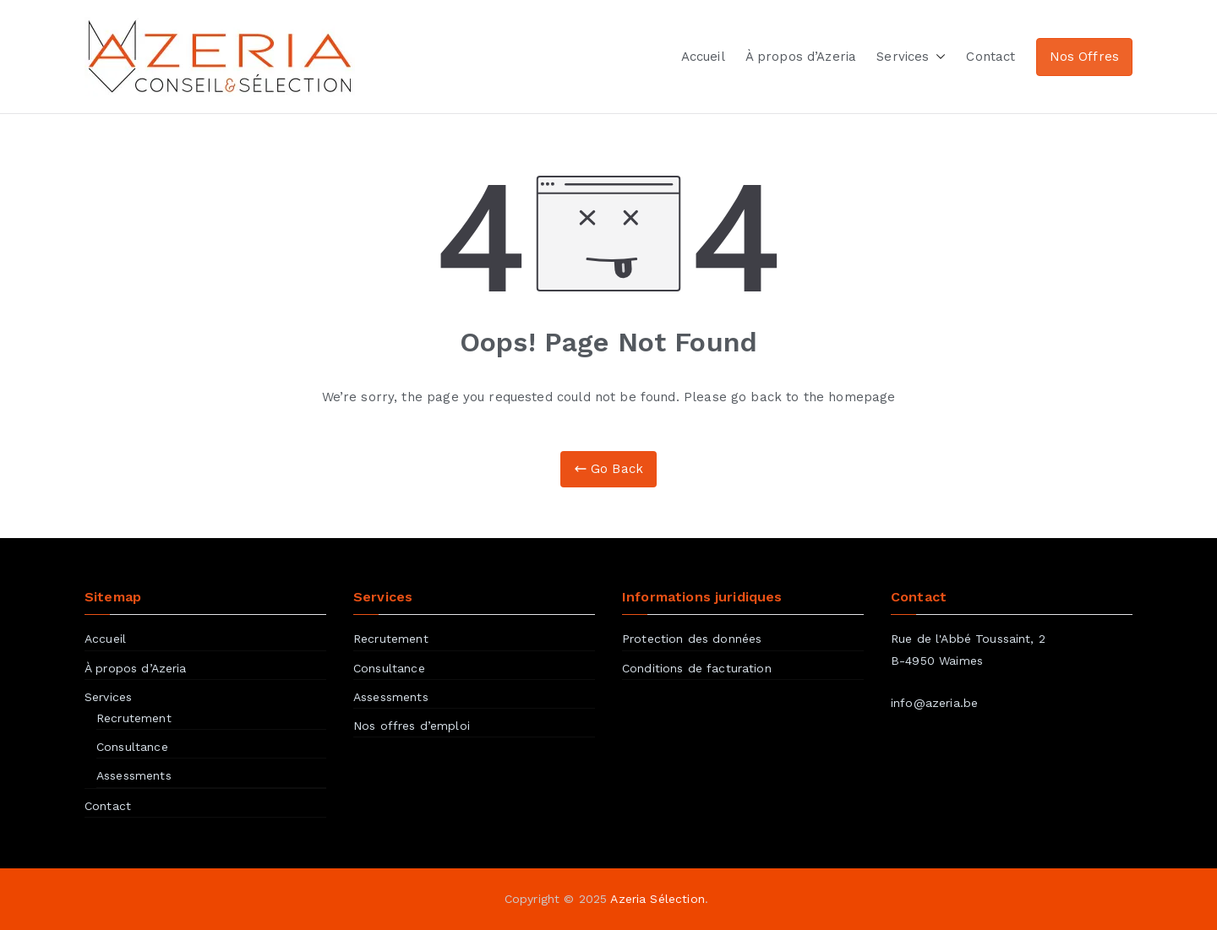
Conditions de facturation (697, 668)
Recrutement (134, 718)
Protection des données (691, 638)
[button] (937, 57)
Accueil (703, 56)
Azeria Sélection (657, 899)
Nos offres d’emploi (411, 725)
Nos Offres (1085, 56)
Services (911, 57)
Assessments (134, 775)
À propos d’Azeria (801, 56)
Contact (990, 56)
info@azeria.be (934, 703)
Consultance (132, 746)
